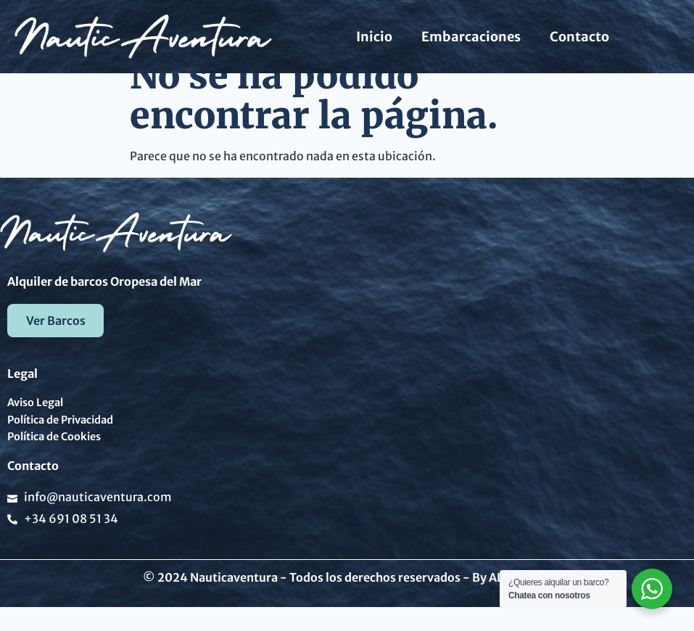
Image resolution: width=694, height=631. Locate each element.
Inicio (374, 36)
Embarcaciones (471, 36)
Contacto (579, 36)
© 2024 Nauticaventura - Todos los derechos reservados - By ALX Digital (347, 600)
